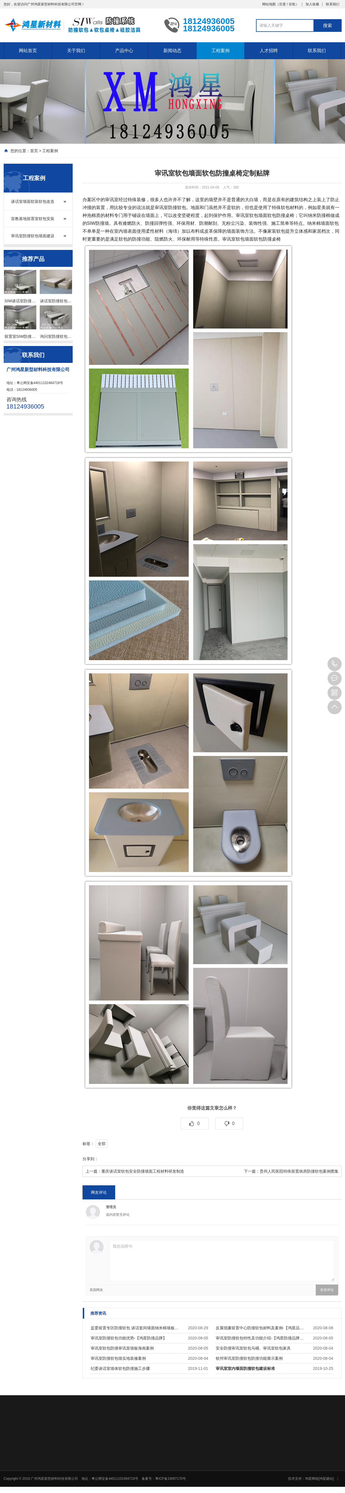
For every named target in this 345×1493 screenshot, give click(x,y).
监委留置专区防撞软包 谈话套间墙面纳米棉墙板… (135, 1328)
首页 (34, 150)
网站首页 (28, 50)
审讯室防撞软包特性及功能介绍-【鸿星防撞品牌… (260, 1338)
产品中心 (124, 50)
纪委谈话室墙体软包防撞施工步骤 (120, 1368)
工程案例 (221, 50)
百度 (282, 4)
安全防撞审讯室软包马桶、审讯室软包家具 (253, 1348)
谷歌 (292, 4)
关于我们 (76, 50)
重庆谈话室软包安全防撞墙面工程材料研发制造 (142, 1171)
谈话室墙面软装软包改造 (32, 201)
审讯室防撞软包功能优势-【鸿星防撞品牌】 (129, 1338)
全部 (102, 1143)
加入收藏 (312, 4)
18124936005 (335, 664)
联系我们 (332, 4)
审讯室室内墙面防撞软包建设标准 (245, 1368)
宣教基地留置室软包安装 (32, 218)
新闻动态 (172, 50)
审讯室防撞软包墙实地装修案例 (118, 1358)
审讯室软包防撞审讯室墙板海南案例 (122, 1348)
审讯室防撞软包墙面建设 (32, 236)
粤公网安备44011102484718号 (40, 383)
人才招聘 (269, 50)
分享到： (90, 1159)
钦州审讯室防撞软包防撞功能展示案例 (249, 1358)
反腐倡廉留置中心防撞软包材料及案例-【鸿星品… (260, 1328)
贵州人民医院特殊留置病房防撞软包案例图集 (299, 1171)
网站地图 (269, 4)
